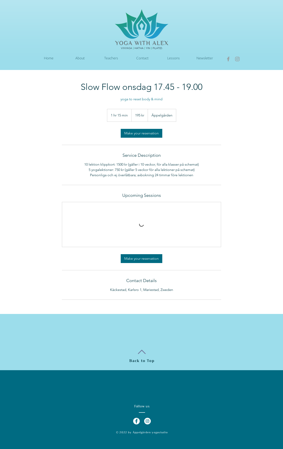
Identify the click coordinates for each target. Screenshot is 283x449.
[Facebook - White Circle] (136, 421)
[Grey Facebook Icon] (228, 59)
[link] (141, 133)
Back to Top (142, 360)
